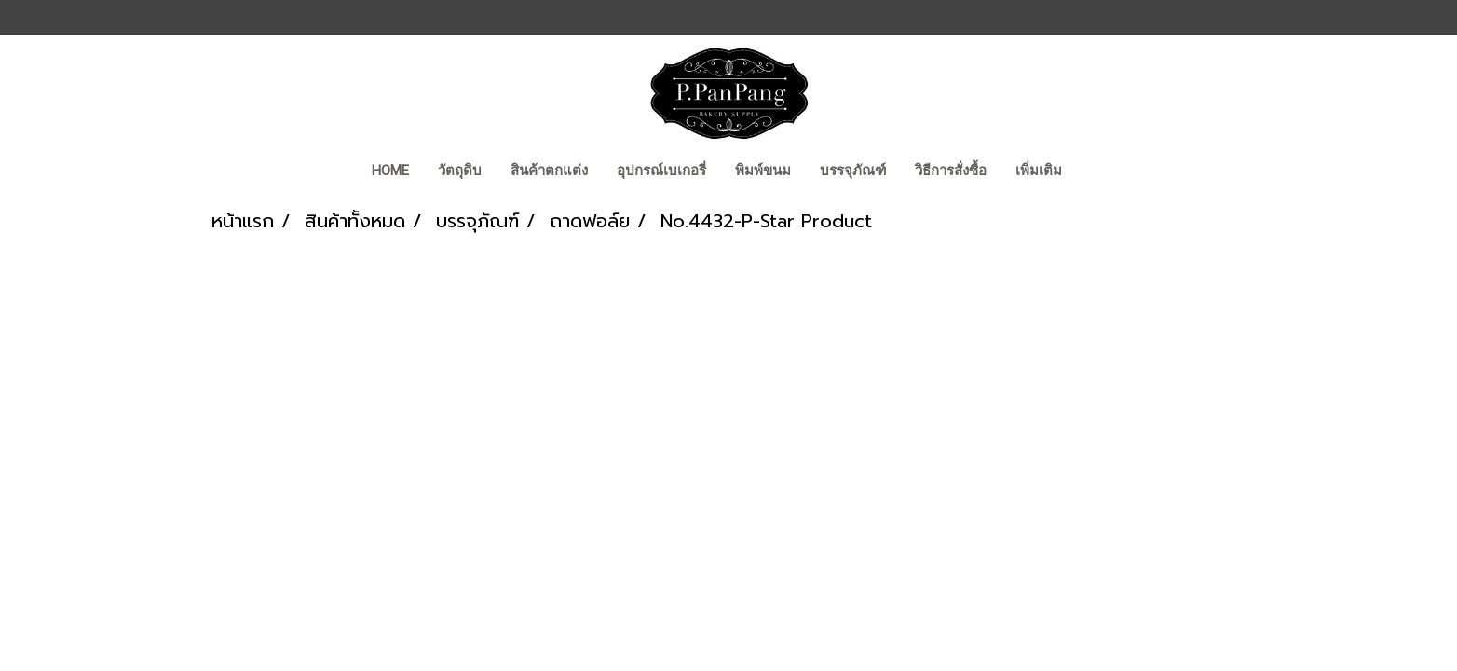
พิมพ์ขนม (763, 170)
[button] (1092, 172)
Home (390, 170)
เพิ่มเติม (1038, 170)
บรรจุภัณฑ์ (853, 170)
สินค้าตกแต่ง (549, 170)
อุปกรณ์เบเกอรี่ (661, 170)
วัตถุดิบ (460, 170)
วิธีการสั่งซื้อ (951, 170)
